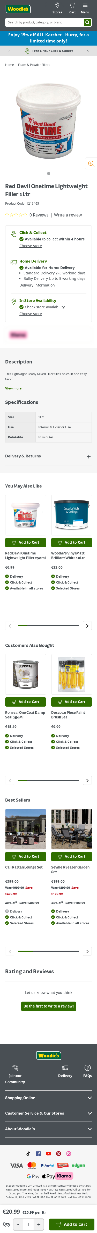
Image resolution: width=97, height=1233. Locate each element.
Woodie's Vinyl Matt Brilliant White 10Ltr (68, 555)
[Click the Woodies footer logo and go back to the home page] (49, 1055)
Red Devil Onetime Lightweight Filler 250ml (25, 555)
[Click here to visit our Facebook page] (38, 1153)
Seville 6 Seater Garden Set (70, 869)
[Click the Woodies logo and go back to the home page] (18, 9)
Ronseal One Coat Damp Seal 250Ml (25, 715)
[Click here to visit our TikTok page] (28, 1153)
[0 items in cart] (72, 9)
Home (9, 65)
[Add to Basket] (71, 1224)
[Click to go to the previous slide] (9, 625)
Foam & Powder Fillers (34, 65)
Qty (6, 1224)
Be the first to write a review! (49, 1006)
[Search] (87, 22)
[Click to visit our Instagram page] (68, 1153)
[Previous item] (9, 51)
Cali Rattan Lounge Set (24, 867)
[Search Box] (48, 22)
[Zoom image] (91, 163)
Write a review (68, 215)
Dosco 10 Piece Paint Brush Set (68, 715)
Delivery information (37, 285)
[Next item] (88, 51)
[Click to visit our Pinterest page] (58, 1153)
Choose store (30, 246)
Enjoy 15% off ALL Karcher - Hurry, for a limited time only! (48, 38)
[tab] (48, 173)
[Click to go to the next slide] (87, 625)
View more (13, 388)
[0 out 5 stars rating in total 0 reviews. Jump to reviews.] (27, 215)
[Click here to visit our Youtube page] (48, 1153)
